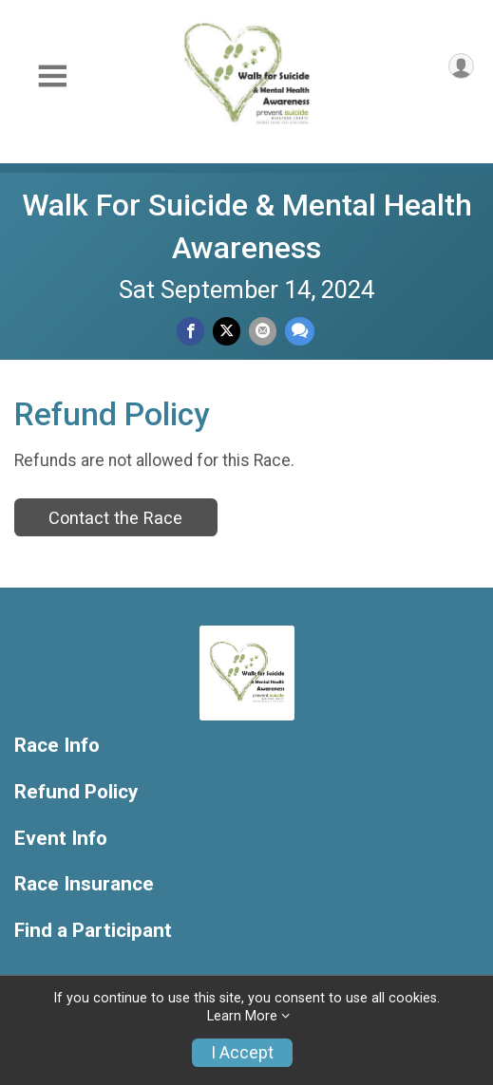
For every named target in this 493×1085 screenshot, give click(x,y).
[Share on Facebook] (190, 331)
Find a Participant (93, 931)
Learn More (242, 1016)
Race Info (57, 746)
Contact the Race (115, 518)
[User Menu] (461, 66)
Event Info (60, 839)
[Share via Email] (262, 331)
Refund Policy (76, 792)
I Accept (242, 1052)
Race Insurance (84, 884)
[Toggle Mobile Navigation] (52, 76)
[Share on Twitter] (226, 331)
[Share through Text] (299, 331)
